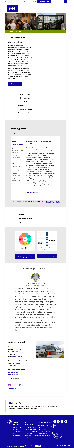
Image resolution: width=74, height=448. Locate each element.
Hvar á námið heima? (23, 113)
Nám (37, 8)
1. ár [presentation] (13, 134)
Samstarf (55, 8)
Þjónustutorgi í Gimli (14, 352)
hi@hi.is (35, 429)
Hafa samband (28, 429)
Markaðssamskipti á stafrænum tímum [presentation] (16, 167)
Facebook (11, 388)
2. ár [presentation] (19, 134)
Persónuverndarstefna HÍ (31, 431)
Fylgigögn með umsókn (24, 109)
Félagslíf (19, 222)
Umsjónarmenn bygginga (44, 435)
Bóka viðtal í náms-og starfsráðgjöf (47, 256)
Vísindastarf (45, 8)
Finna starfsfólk (31, 1)
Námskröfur (20, 105)
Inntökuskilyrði (21, 102)
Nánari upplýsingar (30, 446)
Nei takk (38, 446)
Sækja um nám (15, 84)
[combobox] (57, 1)
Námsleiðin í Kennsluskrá (53, 202)
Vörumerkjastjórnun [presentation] (16, 170)
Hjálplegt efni (15, 403)
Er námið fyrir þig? (22, 94)
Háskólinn (63, 8)
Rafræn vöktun (28, 433)
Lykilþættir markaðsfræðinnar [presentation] (16, 156)
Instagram (14, 386)
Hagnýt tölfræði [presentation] (16, 160)
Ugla (23, 1)
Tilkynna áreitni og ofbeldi (31, 435)
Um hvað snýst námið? (23, 98)
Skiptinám (19, 214)
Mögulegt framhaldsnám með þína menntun (25, 257)
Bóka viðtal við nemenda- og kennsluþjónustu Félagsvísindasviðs (16, 372)
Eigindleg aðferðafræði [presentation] (16, 179)
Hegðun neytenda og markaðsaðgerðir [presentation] (17, 145)
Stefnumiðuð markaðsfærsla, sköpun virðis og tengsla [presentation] (17, 150)
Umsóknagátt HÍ (44, 1)
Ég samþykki (46, 447)
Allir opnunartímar (42, 433)
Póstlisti (14, 433)
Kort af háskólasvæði (17, 435)
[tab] (14, 134)
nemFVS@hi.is (17, 356)
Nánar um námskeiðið (32, 192)
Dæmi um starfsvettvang (24, 218)
